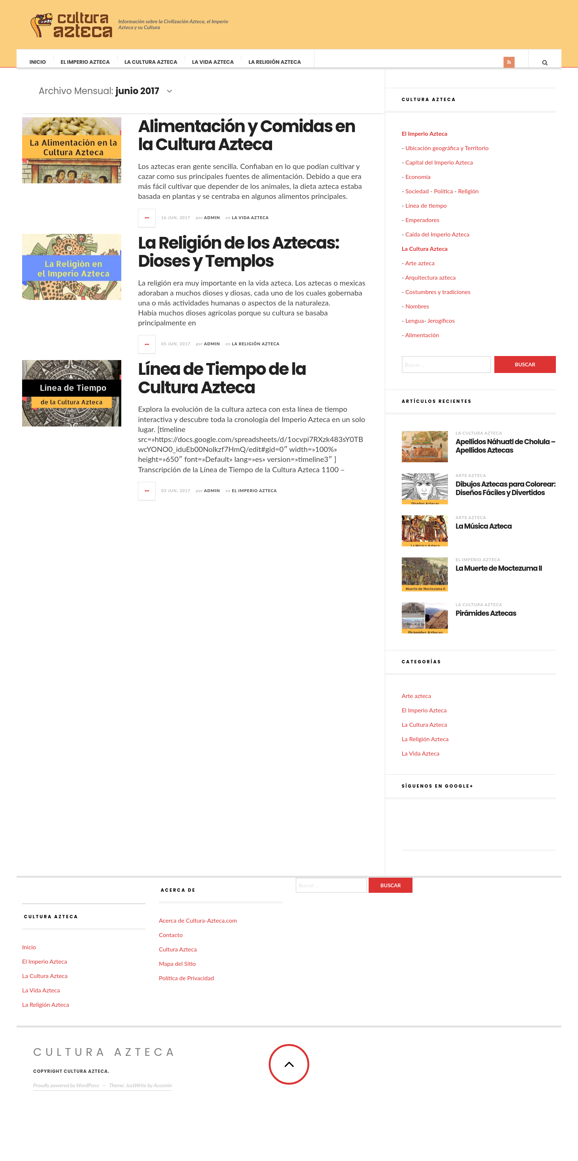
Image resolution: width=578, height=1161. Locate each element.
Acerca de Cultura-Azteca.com (198, 927)
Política (443, 198)
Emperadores (422, 227)
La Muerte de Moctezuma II (499, 576)
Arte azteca (420, 270)
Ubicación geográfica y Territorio (447, 155)
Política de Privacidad (186, 985)
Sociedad (417, 198)
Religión (468, 198)
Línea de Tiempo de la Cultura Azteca (222, 386)
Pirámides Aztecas (486, 621)
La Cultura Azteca (151, 62)
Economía (418, 183)
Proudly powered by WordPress (66, 1092)
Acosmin (163, 1092)
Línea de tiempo (426, 212)
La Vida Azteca (213, 62)
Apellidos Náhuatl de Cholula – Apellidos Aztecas (505, 453)
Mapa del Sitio (177, 970)
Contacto (171, 942)
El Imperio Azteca (85, 62)
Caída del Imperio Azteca (437, 241)
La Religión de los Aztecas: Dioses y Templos (238, 259)
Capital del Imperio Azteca (439, 169)
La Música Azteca (484, 534)
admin (212, 224)
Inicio (38, 62)
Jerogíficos (441, 327)
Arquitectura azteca (430, 284)
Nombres (417, 313)
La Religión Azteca (275, 62)
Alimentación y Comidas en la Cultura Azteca (246, 143)
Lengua (414, 327)
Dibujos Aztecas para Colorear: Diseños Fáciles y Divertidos (506, 496)
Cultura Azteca (178, 956)
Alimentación (422, 342)
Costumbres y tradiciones (438, 299)
